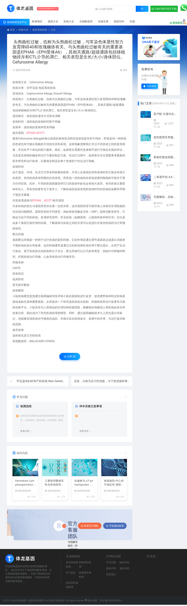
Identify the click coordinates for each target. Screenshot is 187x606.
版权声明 (124, 562)
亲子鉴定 (71, 572)
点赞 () (70, 356)
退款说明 (124, 568)
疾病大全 (69, 21)
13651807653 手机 (164, 8)
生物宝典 (103, 21)
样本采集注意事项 (90, 406)
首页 (12, 29)
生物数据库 (86, 21)
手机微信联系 (115, 525)
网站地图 (91, 600)
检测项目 (37, 21)
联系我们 (111, 574)
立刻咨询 (149, 86)
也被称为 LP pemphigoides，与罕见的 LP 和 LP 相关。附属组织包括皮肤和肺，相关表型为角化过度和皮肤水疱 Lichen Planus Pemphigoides (84, 483)
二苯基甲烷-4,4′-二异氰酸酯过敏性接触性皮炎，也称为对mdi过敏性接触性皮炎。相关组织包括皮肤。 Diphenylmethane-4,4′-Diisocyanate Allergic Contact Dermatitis (165, 177)
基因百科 (119, 21)
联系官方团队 (90, 525)
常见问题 (111, 562)
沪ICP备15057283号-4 (110, 600)
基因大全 (53, 21)
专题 (132, 21)
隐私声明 (111, 568)
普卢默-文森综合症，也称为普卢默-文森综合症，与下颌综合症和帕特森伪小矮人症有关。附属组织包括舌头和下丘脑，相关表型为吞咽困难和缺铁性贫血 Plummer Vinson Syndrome (165, 114)
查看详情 (24, 431)
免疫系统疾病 (39, 29)
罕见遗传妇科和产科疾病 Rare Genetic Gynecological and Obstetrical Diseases (65, 381)
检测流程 (26, 406)
